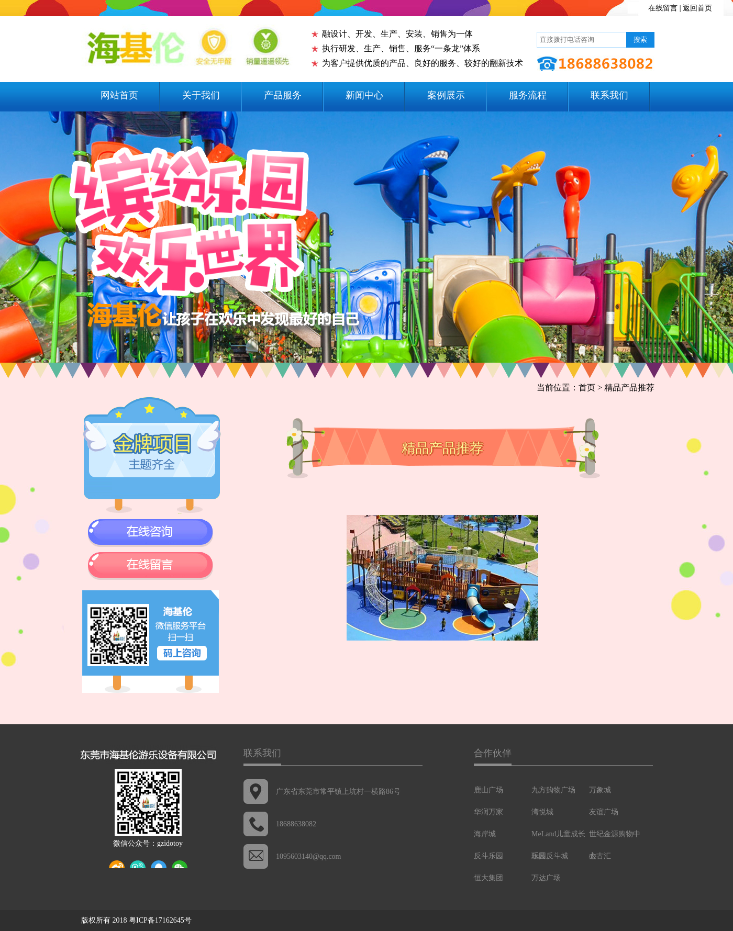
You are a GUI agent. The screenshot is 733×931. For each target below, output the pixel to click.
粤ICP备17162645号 (160, 920)
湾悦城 (542, 812)
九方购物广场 (553, 790)
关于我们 (201, 95)
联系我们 (609, 95)
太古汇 (600, 856)
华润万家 (488, 812)
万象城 (600, 790)
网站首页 (119, 95)
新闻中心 (364, 95)
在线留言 (663, 8)
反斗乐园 (488, 856)
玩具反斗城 (549, 856)
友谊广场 (603, 812)
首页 (587, 387)
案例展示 (446, 95)
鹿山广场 (488, 790)
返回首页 (697, 8)
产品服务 (283, 95)
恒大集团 (488, 878)
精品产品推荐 (629, 387)
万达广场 (546, 878)
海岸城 (485, 834)
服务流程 (528, 95)
